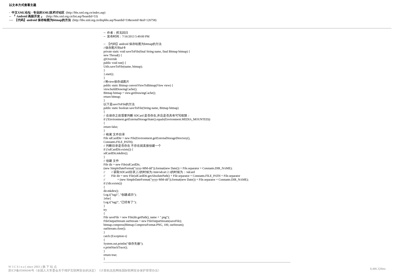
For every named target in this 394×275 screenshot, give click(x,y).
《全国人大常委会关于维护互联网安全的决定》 (65, 270)
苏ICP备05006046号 (21, 270)
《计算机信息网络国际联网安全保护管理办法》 (129, 270)
